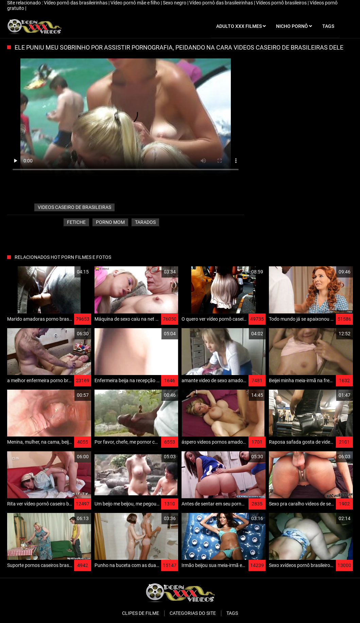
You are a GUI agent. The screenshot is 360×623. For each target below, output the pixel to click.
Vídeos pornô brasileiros (282, 2)
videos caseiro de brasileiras (74, 207)
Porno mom (110, 222)
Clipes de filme (140, 613)
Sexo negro (175, 2)
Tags (232, 613)
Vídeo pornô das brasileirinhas (76, 2)
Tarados (145, 222)
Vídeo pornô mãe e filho (135, 2)
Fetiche (76, 222)
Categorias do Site (193, 613)
